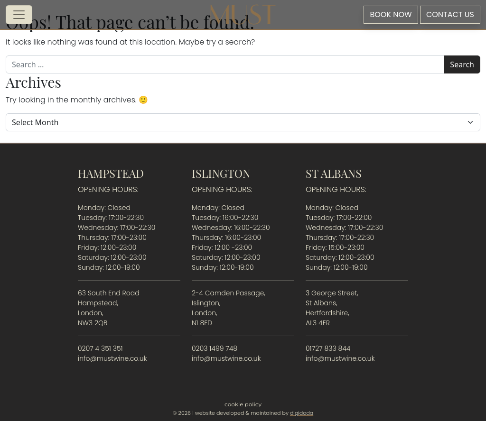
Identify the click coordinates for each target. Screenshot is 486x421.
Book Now (390, 14)
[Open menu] (19, 14)
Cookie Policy (243, 404)
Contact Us (450, 14)
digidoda (301, 413)
